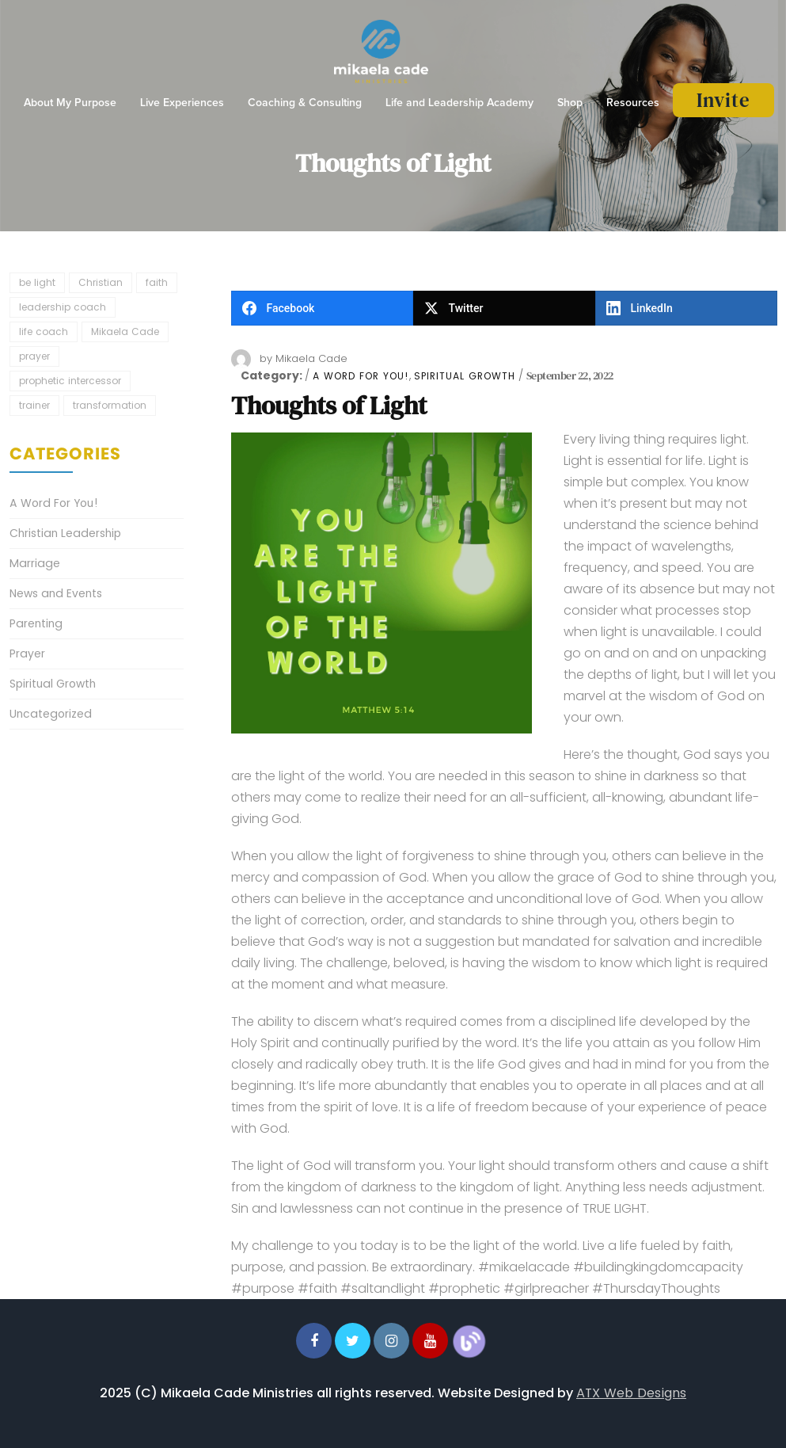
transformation (109, 405)
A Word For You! (361, 376)
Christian (100, 282)
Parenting (36, 623)
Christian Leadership (65, 533)
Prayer (27, 653)
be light (37, 282)
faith (157, 282)
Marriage (34, 563)
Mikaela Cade (311, 358)
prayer (34, 356)
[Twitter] (504, 308)
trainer (34, 405)
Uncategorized (50, 714)
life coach (43, 331)
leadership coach (62, 307)
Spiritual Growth (464, 376)
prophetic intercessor (70, 380)
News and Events (55, 593)
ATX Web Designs (631, 1393)
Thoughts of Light (329, 406)
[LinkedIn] (686, 308)
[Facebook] (322, 308)
